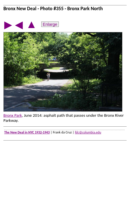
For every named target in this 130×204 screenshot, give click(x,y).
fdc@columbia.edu (88, 132)
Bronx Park (12, 115)
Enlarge (50, 24)
